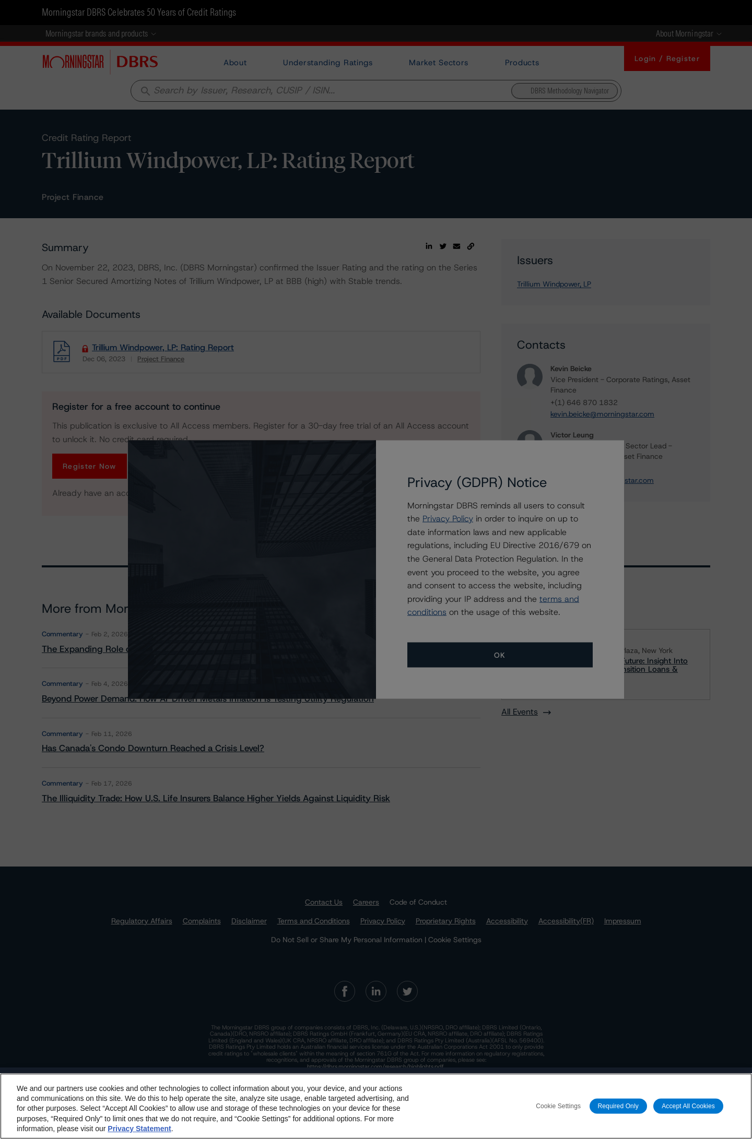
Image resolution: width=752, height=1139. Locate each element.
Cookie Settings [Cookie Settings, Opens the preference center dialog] (558, 1105)
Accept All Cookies (688, 1105)
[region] (376, 1106)
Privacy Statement (139, 1128)
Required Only (618, 1105)
